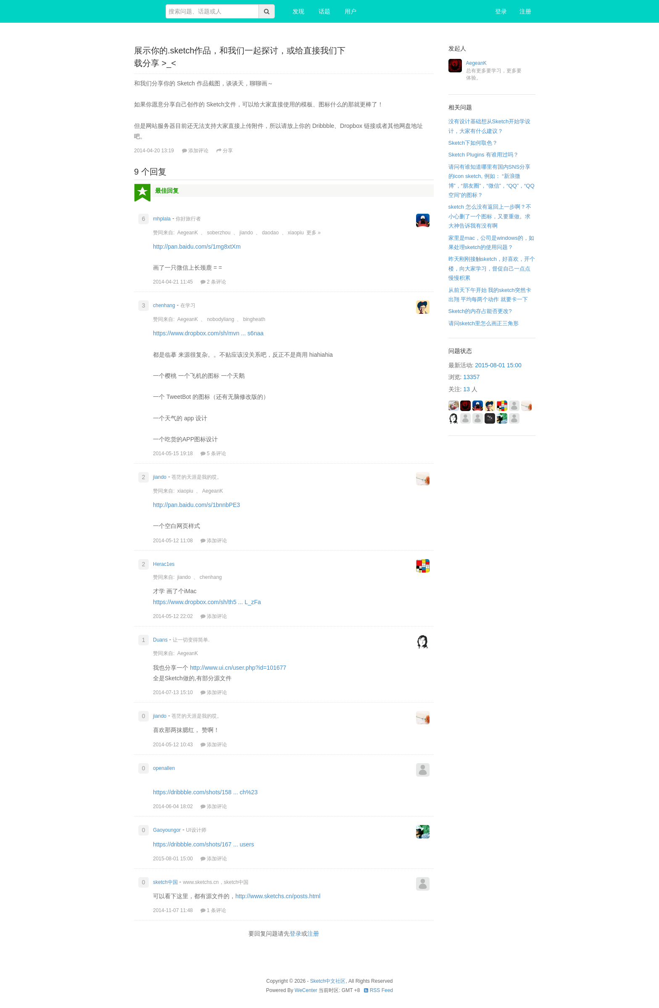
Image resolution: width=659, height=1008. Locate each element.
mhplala (162, 219)
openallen (164, 768)
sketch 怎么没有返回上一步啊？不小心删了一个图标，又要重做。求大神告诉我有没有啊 (489, 216)
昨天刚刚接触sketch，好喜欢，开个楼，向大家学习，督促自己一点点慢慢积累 (491, 268)
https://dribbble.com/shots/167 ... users (203, 844)
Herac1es (163, 564)
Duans (160, 640)
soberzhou (218, 233)
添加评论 (195, 151)
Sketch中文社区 (328, 981)
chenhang (164, 305)
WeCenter (306, 990)
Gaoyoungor (167, 830)
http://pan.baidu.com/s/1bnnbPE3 (196, 504)
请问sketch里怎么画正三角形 (483, 323)
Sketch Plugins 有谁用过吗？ (483, 154)
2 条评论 (213, 282)
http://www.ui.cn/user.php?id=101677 (238, 667)
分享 (224, 151)
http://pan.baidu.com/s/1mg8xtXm (197, 246)
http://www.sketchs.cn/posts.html (277, 896)
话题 (324, 11)
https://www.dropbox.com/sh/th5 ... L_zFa (207, 602)
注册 (525, 11)
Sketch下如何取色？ (473, 143)
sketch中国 (165, 882)
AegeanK (187, 233)
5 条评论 (213, 453)
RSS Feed (378, 990)
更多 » (313, 233)
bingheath (254, 319)
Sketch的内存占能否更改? (480, 311)
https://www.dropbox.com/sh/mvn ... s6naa (208, 333)
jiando (246, 233)
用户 (350, 11)
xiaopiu (296, 233)
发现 (298, 11)
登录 (501, 11)
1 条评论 (213, 910)
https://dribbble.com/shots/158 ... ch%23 (205, 792)
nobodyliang (220, 319)
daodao (270, 233)
